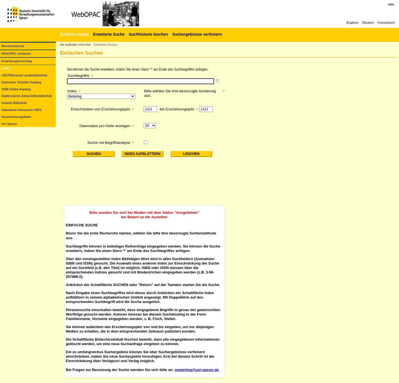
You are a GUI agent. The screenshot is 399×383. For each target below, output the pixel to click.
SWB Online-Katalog (15, 89)
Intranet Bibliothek (14, 103)
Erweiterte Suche (109, 34)
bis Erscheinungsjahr (177, 109)
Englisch (353, 22)
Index (72, 91)
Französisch (386, 22)
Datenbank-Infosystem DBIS (21, 109)
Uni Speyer (9, 123)
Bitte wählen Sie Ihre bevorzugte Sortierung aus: (180, 93)
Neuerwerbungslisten (16, 116)
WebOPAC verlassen (16, 53)
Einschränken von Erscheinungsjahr (100, 109)
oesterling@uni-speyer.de (197, 370)
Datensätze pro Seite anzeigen (104, 126)
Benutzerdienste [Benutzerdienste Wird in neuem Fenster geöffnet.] (12, 46)
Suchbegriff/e (78, 76)
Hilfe (391, 4)
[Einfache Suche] (74, 34)
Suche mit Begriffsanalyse (108, 142)
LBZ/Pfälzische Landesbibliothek (24, 75)
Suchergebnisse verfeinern (197, 34)
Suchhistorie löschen (148, 34)
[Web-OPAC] (83, 14)
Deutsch (368, 22)
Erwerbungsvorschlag (16, 61)
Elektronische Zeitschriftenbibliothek (26, 96)
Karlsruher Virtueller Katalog (21, 82)
